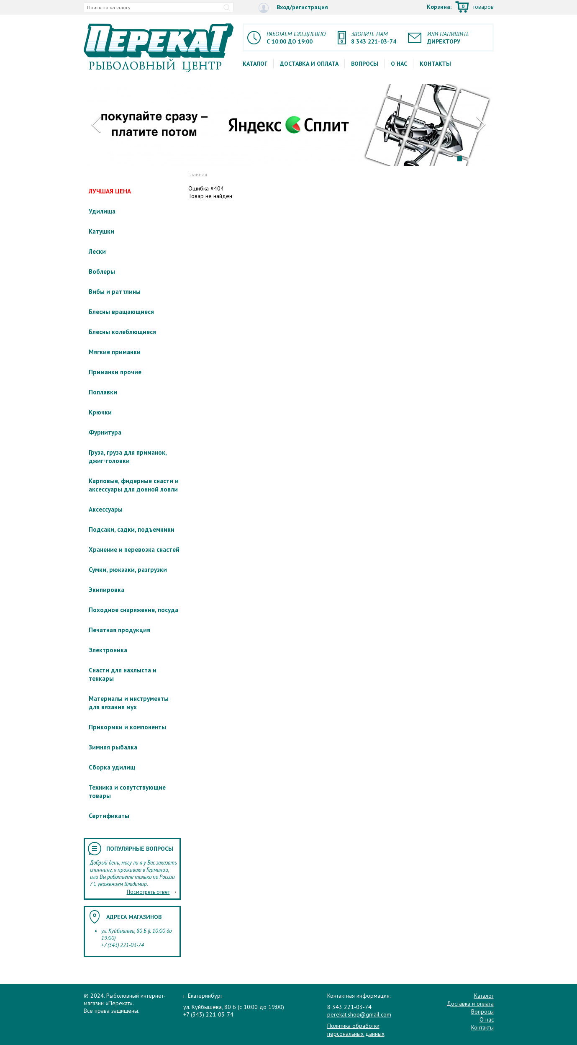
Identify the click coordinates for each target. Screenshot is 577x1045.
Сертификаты (109, 816)
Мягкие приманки (115, 352)
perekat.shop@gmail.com (359, 1014)
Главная (197, 174)
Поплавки (103, 392)
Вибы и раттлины (115, 292)
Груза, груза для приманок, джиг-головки (128, 456)
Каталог (255, 63)
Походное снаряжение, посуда (133, 610)
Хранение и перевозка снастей (134, 549)
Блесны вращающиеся (121, 312)
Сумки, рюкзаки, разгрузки (128, 570)
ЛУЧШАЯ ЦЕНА (110, 191)
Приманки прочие (115, 372)
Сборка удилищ (112, 767)
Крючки (100, 412)
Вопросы (364, 63)
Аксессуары (106, 509)
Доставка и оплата (309, 63)
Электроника (108, 650)
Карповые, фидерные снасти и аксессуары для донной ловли (134, 485)
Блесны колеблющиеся (122, 332)
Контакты (435, 63)
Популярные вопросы (139, 848)
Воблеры (102, 271)
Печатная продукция (119, 630)
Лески (97, 251)
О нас (399, 63)
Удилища (102, 211)
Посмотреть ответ (148, 892)
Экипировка (106, 590)
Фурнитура (105, 432)
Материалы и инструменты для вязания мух (129, 703)
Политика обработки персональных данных (356, 1029)
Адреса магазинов (134, 917)
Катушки (101, 231)
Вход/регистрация (293, 8)
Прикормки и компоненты (127, 727)
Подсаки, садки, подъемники (131, 529)
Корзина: (460, 8)
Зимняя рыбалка (113, 747)
